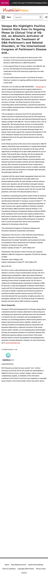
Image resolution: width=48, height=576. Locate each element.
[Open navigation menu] (6, 17)
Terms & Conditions (9, 569)
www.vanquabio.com (13, 343)
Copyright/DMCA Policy (25, 569)
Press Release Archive (18, 565)
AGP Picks (4, 3)
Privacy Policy (41, 569)
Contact (24, 573)
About (7, 565)
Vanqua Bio (40, 87)
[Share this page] (46, 17)
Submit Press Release (35, 565)
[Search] (26, 17)
